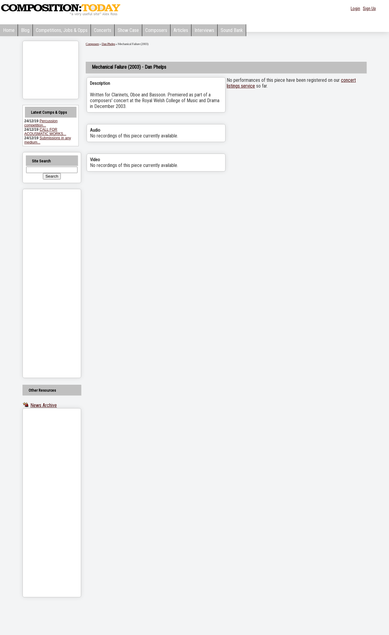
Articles (181, 30)
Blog (25, 30)
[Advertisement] (44, 283)
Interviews (204, 30)
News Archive (43, 405)
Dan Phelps (108, 44)
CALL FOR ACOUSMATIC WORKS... (45, 131)
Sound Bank (232, 30)
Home (9, 30)
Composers (156, 30)
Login (355, 8)
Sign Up (369, 8)
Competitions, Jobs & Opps (62, 30)
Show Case (128, 30)
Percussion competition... (40, 123)
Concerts (102, 30)
